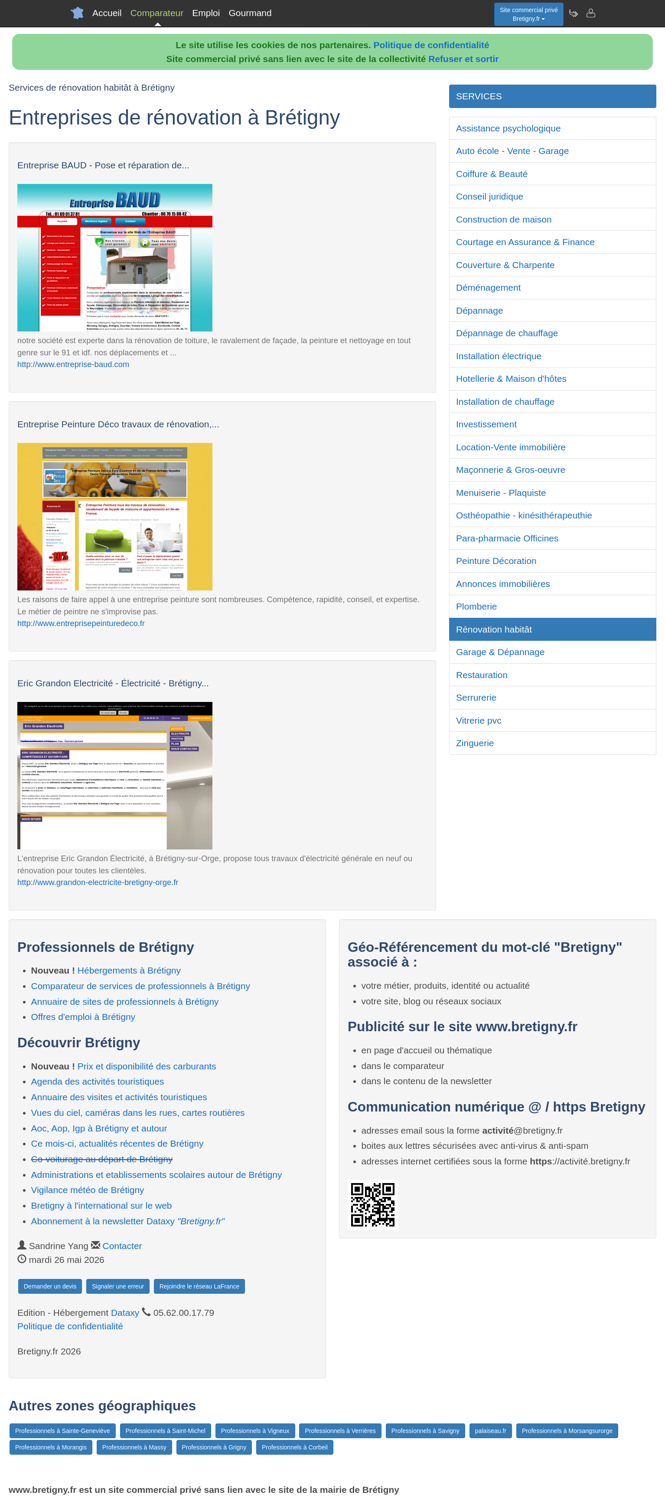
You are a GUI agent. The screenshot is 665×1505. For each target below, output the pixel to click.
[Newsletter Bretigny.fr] (573, 13)
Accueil (107, 13)
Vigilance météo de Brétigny (87, 1190)
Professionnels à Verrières (340, 1430)
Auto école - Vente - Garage (512, 151)
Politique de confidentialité (431, 45)
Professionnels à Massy (134, 1447)
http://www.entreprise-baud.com (73, 364)
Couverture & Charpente (505, 265)
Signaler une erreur (118, 1286)
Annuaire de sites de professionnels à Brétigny (125, 1002)
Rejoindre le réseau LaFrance (199, 1286)
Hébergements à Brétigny (129, 970)
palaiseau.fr (490, 1430)
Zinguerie (475, 743)
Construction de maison (504, 219)
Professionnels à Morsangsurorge (567, 1430)
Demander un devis (50, 1286)
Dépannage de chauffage (507, 333)
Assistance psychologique (508, 128)
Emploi (206, 13)
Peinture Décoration (496, 561)
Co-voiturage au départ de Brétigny (102, 1159)
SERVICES (479, 96)
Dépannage (479, 310)
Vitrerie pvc (479, 720)
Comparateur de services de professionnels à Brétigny (140, 986)
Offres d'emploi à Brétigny (83, 1017)
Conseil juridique (489, 196)
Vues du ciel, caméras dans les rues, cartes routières (138, 1113)
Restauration (482, 675)
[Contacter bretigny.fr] (590, 13)
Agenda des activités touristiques (97, 1081)
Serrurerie (476, 697)
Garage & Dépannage (500, 652)
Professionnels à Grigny (214, 1447)
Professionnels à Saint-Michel (165, 1430)
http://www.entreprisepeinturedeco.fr (81, 623)
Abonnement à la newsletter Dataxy (128, 1221)
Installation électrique (498, 356)
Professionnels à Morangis (51, 1447)
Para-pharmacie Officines (507, 538)
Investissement (486, 424)
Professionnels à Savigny (425, 1430)
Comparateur (157, 13)
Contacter (122, 1246)
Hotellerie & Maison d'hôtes (511, 379)
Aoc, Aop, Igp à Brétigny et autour (99, 1128)
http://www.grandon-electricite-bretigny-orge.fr (97, 882)
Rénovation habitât (494, 629)
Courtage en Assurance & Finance (525, 242)
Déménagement (488, 287)
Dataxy (125, 1313)
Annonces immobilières (503, 584)
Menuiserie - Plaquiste (501, 493)
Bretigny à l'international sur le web (101, 1205)
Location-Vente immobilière (511, 447)
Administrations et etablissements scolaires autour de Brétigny (156, 1175)
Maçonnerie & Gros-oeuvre (510, 470)
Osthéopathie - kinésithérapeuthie (524, 515)
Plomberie (476, 606)
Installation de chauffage (505, 402)
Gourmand (249, 13)
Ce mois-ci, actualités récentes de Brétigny (117, 1143)
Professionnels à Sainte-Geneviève (62, 1430)
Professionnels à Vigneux (255, 1430)
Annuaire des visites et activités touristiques (119, 1097)
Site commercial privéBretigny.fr (529, 14)
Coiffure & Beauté (492, 174)
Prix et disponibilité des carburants (147, 1066)
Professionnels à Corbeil (295, 1447)
